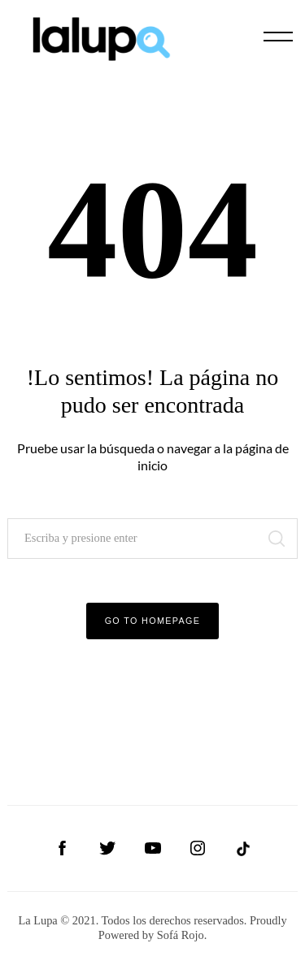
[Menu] (278, 36)
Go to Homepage (153, 620)
